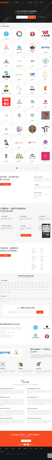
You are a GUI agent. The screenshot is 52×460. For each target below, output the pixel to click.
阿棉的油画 (33, 264)
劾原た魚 (32, 93)
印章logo (33, 259)
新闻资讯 (41, 2)
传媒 (4, 298)
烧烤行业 (19, 147)
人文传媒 (45, 38)
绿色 (1, 285)
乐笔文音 (45, 93)
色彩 (8, 287)
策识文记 (6, 106)
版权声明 (36, 448)
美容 (49, 298)
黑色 (4, 285)
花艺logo (33, 248)
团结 (19, 38)
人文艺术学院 (45, 52)
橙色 (42, 285)
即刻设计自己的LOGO (26, 235)
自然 (19, 287)
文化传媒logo (42, 256)
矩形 (46, 289)
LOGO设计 (4, 23)
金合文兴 (19, 106)
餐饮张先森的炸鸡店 (34, 267)
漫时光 (45, 79)
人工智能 (35, 298)
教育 (45, 298)
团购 (39, 298)
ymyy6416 (32, 147)
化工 (26, 298)
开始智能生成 (31, 17)
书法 (12, 289)
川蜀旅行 (32, 52)
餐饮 (1, 298)
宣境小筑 (32, 161)
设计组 (41, 257)
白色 (46, 285)
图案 (5, 287)
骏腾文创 (19, 93)
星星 (39, 285)
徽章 (33, 289)
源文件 (44, 287)
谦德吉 (45, 106)
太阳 (40, 289)
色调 (47, 287)
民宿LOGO (42, 264)
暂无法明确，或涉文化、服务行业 (6, 93)
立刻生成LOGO (5, 184)
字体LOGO (42, 267)
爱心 (8, 289)
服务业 (2, 289)
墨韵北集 (6, 147)
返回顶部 (46, 236)
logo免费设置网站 (34, 257)
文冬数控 (32, 106)
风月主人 (45, 147)
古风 (12, 287)
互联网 (22, 298)
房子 (11, 285)
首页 (10, 2)
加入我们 (41, 448)
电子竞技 (30, 298)
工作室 (2, 287)
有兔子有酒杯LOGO (34, 251)
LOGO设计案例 (12, 448)
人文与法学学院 (6, 38)
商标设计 (36, 2)
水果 (40, 287)
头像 (8, 285)
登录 (51, 2)
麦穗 (19, 289)
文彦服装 (6, 161)
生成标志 (40, 312)
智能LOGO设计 (17, 2)
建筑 (42, 298)
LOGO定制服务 (30, 2)
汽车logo (33, 249)
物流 (11, 298)
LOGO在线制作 (6, 448)
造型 (26, 289)
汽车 (29, 287)
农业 (29, 289)
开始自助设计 (26, 440)
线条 (25, 285)
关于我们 (31, 448)
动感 (22, 287)
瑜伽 (18, 298)
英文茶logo (42, 249)
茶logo (41, 248)
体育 (36, 289)
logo (45, 120)
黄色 (15, 287)
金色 (35, 285)
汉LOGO (33, 256)
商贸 (8, 298)
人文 (32, 38)
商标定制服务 (25, 448)
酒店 (15, 298)
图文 (22, 285)
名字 (33, 287)
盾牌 (5, 289)
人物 (29, 285)
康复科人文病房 (19, 52)
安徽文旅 (32, 120)
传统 (15, 285)
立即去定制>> (36, 197)
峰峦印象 (19, 79)
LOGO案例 (23, 2)
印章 (18, 285)
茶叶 (43, 289)
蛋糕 (22, 289)
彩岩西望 (32, 79)
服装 (36, 287)
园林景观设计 (19, 161)
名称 (15, 289)
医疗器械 (6, 79)
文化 (32, 285)
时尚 (26, 287)
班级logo (42, 259)
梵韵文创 (45, 161)
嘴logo (41, 251)
